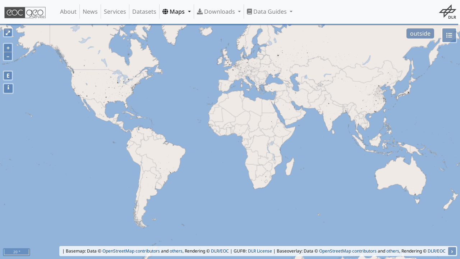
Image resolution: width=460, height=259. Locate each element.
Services (115, 11)
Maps (174, 11)
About (68, 11)
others (176, 251)
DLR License (260, 251)
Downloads (216, 11)
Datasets (144, 11)
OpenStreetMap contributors (131, 251)
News (90, 11)
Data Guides (267, 11)
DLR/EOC (220, 251)
